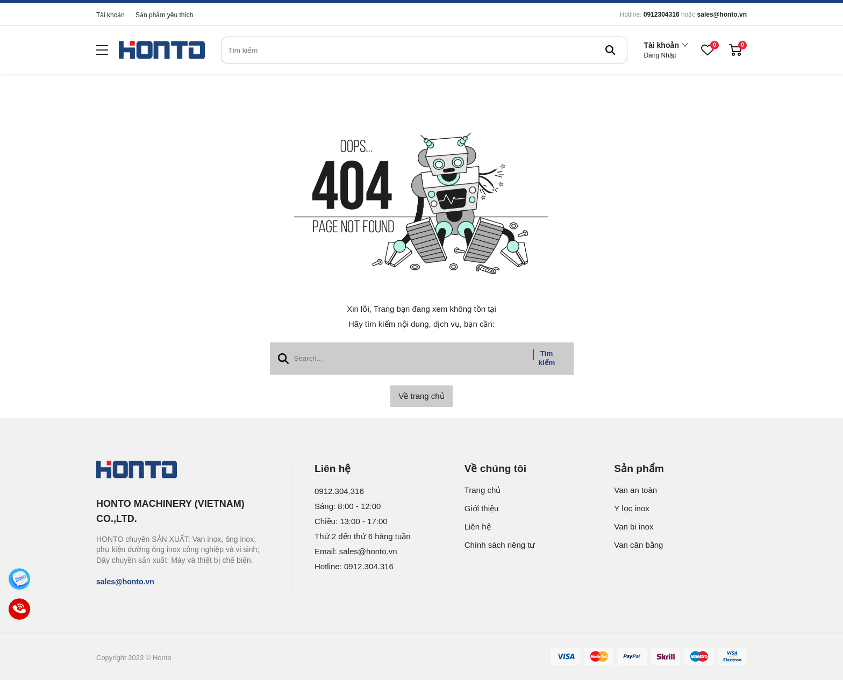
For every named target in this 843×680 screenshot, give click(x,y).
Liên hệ (478, 526)
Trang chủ (483, 490)
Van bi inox (633, 526)
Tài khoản (110, 15)
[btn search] (610, 50)
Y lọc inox (631, 508)
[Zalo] (19, 579)
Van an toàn (635, 490)
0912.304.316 (339, 491)
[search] (424, 50)
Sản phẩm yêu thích (164, 15)
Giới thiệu (482, 508)
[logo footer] (182, 470)
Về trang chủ (421, 395)
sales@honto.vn (722, 14)
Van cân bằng (638, 544)
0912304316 (662, 14)
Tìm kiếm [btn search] (547, 358)
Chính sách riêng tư (500, 544)
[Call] (19, 609)
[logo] (162, 50)
